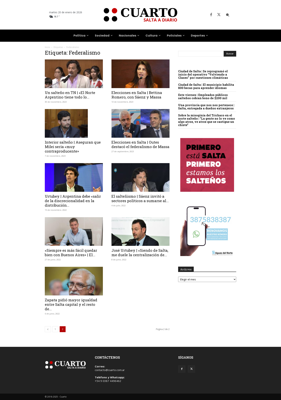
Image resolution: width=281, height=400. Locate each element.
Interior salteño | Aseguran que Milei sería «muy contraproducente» (73, 147)
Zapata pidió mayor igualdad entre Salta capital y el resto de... (71, 304)
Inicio (47, 47)
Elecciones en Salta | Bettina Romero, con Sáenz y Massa (136, 95)
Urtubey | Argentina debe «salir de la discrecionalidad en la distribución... (73, 201)
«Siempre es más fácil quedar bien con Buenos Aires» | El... (71, 252)
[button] (227, 15)
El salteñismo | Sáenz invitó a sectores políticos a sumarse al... (140, 198)
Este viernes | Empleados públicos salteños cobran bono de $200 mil (203, 96)
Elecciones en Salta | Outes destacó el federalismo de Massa (140, 144)
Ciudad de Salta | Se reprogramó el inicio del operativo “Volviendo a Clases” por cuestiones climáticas (203, 74)
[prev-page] (48, 329)
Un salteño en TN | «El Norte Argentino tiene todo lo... (70, 95)
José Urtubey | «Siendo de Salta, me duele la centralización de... (139, 252)
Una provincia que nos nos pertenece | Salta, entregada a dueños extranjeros (206, 106)
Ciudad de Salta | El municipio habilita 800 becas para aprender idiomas (206, 86)
